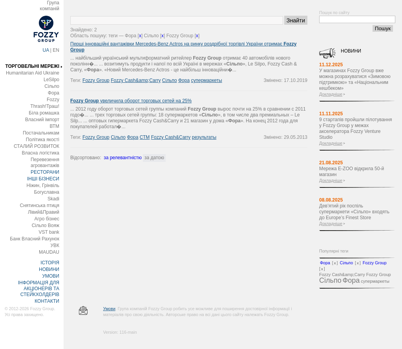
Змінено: (274, 80)
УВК (54, 245)
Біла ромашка (44, 113)
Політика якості (42, 139)
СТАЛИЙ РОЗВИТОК (36, 146)
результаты (204, 137)
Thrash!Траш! (44, 106)
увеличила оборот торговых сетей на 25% (131, 101)
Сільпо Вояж (45, 225)
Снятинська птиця (39, 205)
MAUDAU (49, 252)
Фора (53, 93)
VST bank (49, 232)
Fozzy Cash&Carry (171, 137)
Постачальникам (41, 133)
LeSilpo (51, 79)
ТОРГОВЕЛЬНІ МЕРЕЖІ (32, 66)
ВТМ (54, 126)
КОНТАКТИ (47, 301)
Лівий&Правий (43, 212)
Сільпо (51, 86)
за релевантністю (123, 157)
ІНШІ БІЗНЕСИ (43, 179)
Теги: (76, 80)
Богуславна (46, 192)
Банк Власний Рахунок (34, 239)
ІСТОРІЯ (49, 262)
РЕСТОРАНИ (45, 172)
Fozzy (53, 99)
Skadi (53, 199)
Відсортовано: (85, 157)
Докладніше (330, 94)
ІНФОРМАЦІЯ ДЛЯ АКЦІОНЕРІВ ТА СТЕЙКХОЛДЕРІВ (38, 288)
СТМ (145, 137)
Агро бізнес (47, 219)
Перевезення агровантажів (45, 162)
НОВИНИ (49, 269)
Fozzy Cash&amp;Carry (136, 80)
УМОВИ (50, 276)
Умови (109, 308)
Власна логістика (40, 153)
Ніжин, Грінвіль (43, 185)
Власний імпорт (42, 119)
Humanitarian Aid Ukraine (32, 73)
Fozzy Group (96, 80)
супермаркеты (206, 80)
